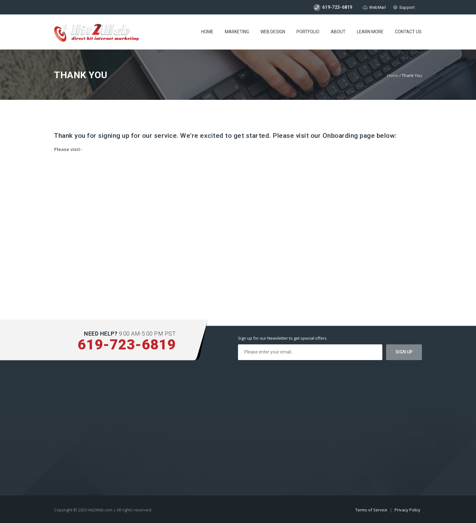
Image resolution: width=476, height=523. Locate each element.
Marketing (237, 31)
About (338, 31)
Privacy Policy (407, 510)
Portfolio (307, 31)
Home (207, 31)
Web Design (272, 31)
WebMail (374, 7)
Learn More (370, 31)
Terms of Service (371, 510)
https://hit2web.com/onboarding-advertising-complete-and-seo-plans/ (125, 161)
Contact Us (408, 31)
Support (404, 7)
